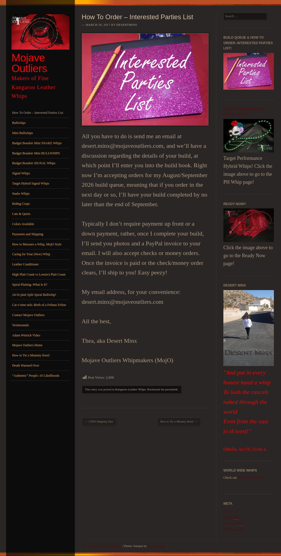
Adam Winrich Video (26, 335)
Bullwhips (19, 123)
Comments (233, 523)
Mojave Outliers (29, 63)
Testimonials (20, 325)
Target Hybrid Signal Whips (30, 183)
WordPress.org (233, 529)
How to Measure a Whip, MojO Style (36, 244)
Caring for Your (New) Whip (31, 254)
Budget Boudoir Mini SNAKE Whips (36, 143)
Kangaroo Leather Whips (130, 389)
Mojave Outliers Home (27, 345)
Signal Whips (21, 173)
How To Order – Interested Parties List (37, 113)
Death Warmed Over (25, 365)
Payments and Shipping (27, 234)
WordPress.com (157, 546)
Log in (227, 511)
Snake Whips (20, 193)
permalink (171, 389)
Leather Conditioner (25, 264)
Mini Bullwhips (22, 133)
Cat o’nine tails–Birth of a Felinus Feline (39, 305)
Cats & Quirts (21, 214)
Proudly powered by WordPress (102, 546)
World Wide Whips (250, 478)
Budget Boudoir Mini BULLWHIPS (36, 153)
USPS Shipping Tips (99, 421)
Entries (231, 517)
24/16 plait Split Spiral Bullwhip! (34, 295)
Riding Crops (21, 204)
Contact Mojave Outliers (28, 315)
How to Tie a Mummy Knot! (31, 355)
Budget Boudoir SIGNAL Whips (33, 163)
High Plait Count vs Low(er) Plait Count (39, 274)
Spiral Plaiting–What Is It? (29, 284)
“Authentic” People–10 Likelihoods (35, 376)
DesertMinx (126, 24)
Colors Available (23, 224)
